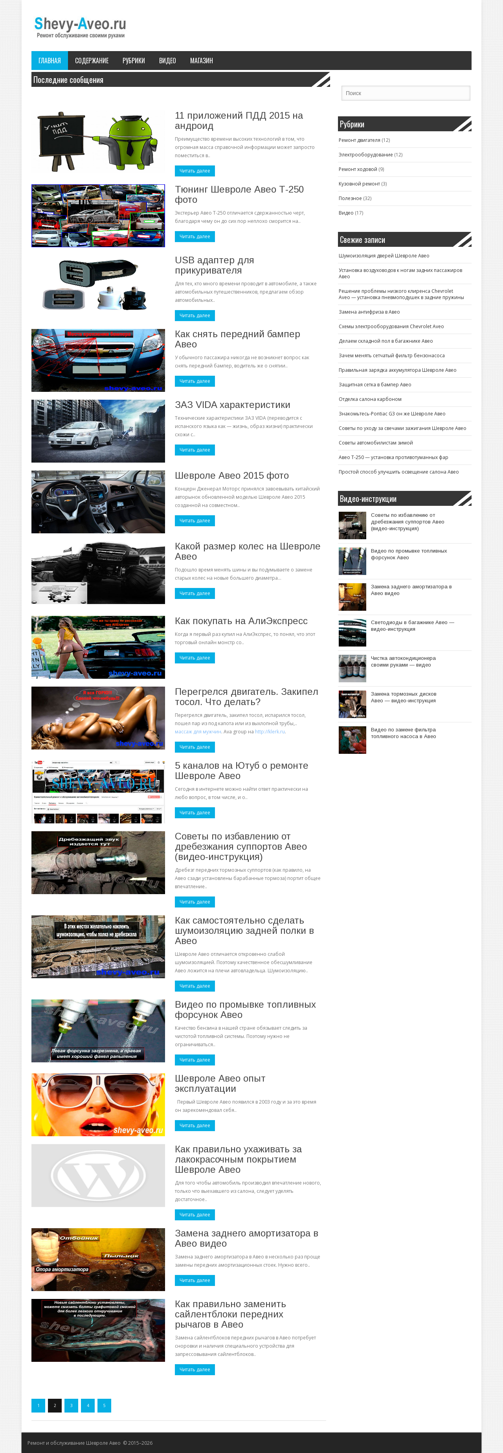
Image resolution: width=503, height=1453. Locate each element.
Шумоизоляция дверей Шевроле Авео (384, 255)
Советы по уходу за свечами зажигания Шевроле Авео (402, 428)
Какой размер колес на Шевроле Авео (248, 551)
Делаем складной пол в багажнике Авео (386, 341)
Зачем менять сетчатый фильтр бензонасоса (392, 355)
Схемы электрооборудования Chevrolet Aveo (391, 326)
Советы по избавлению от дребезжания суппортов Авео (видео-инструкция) (241, 846)
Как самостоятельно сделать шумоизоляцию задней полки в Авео (244, 930)
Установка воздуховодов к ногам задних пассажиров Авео (400, 273)
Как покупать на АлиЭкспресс (241, 620)
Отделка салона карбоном (370, 399)
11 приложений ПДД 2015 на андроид (239, 120)
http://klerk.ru (270, 731)
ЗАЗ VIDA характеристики (232, 404)
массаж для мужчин (198, 731)
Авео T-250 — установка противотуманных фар (393, 457)
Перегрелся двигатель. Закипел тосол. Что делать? (246, 696)
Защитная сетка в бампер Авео (375, 384)
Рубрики (134, 60)
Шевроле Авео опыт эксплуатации (220, 1083)
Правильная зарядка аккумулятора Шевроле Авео (398, 370)
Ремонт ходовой (358, 169)
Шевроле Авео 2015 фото (232, 475)
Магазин (201, 60)
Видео (167, 60)
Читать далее (195, 170)
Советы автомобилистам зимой (376, 442)
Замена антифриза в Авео (369, 312)
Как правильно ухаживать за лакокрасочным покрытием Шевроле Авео (238, 1159)
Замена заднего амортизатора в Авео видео (246, 1238)
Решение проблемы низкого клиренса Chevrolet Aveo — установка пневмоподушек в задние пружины (401, 294)
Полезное (350, 198)
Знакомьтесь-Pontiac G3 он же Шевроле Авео (392, 413)
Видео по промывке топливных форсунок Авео (245, 1009)
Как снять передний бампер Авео (237, 339)
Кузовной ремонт (359, 183)
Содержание (91, 60)
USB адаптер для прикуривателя (214, 265)
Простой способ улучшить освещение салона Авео (399, 471)
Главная (50, 60)
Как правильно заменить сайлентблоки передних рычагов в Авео (230, 1314)
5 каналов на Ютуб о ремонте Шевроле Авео (241, 770)
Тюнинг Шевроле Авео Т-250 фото (239, 194)
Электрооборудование (366, 154)
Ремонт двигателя (359, 140)
